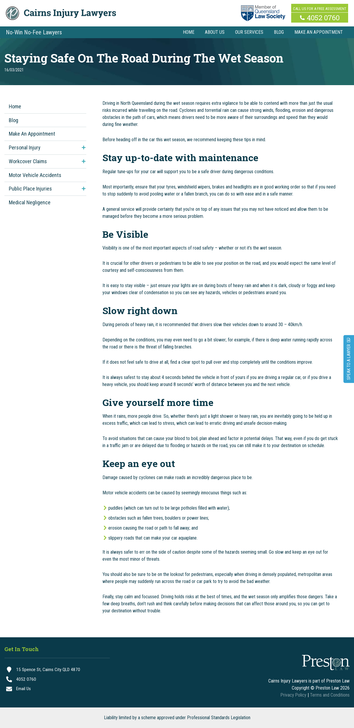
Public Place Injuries (30, 189)
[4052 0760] (57, 679)
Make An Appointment (32, 134)
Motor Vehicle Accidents (35, 175)
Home (15, 106)
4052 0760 (323, 17)
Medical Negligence (29, 202)
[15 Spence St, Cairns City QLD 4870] (57, 669)
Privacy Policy (293, 695)
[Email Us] (57, 689)
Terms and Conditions (330, 695)
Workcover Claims (28, 161)
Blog (13, 120)
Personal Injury (25, 147)
